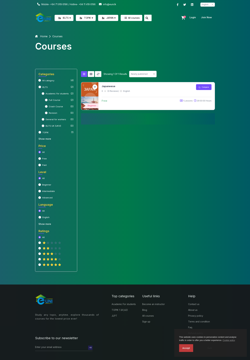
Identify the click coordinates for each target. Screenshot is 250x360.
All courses (131, 17)
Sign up (146, 321)
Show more (44, 138)
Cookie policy (229, 340)
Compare (204, 87)
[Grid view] (91, 74)
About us (192, 310)
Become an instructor (153, 304)
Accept (186, 348)
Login (193, 17)
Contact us (193, 304)
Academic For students (124, 304)
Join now (206, 17)
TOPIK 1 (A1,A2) (120, 310)
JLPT (114, 315)
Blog (144, 310)
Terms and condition (199, 321)
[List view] (84, 74)
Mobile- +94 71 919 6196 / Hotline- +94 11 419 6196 (66, 4)
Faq (190, 327)
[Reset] (98, 74)
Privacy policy (195, 315)
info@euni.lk (107, 4)
